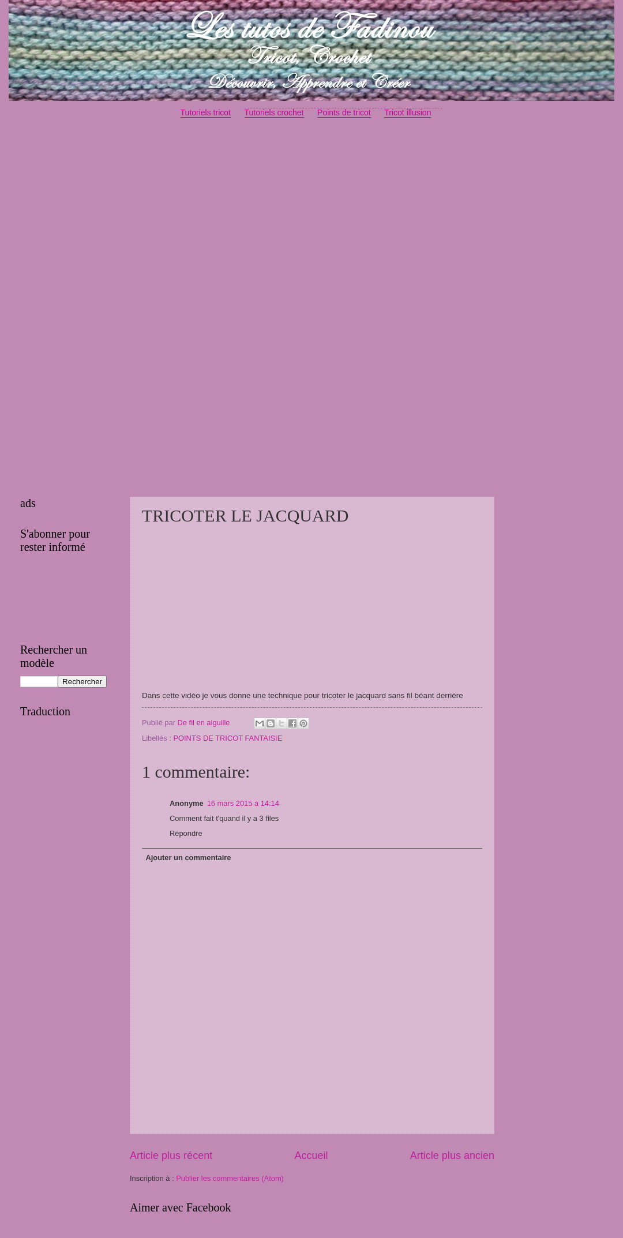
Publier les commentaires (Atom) (230, 1178)
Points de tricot (344, 112)
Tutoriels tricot (206, 112)
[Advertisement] (311, 217)
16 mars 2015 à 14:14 (243, 803)
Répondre (186, 833)
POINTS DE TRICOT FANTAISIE (227, 738)
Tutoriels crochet (274, 112)
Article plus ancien (452, 1155)
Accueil (311, 1155)
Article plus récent (171, 1155)
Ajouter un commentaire (188, 857)
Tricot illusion (407, 112)
